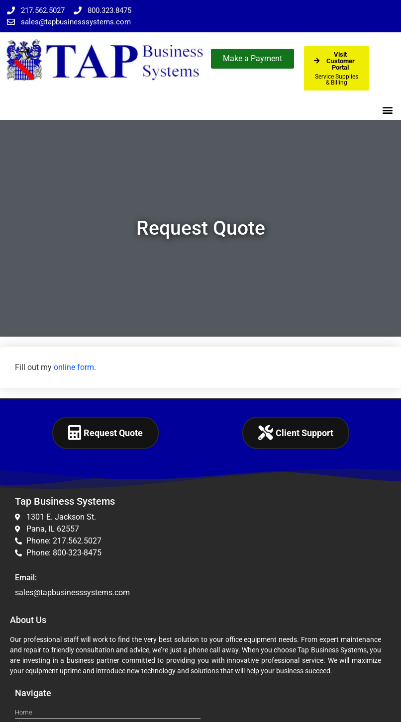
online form (74, 367)
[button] (388, 109)
